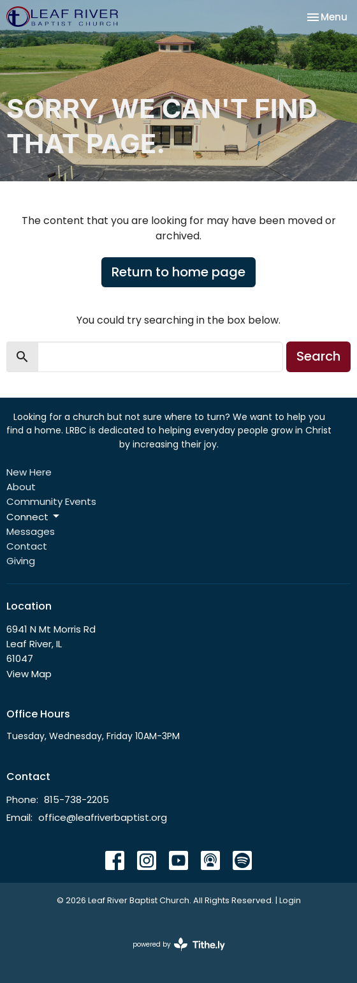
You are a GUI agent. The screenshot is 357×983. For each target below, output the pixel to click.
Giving (20, 560)
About (21, 486)
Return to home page (178, 272)
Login (290, 900)
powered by (179, 944)
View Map (29, 673)
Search (318, 356)
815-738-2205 (76, 799)
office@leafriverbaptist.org (102, 817)
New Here (29, 472)
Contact (26, 546)
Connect (33, 516)
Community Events (51, 501)
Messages (30, 531)
